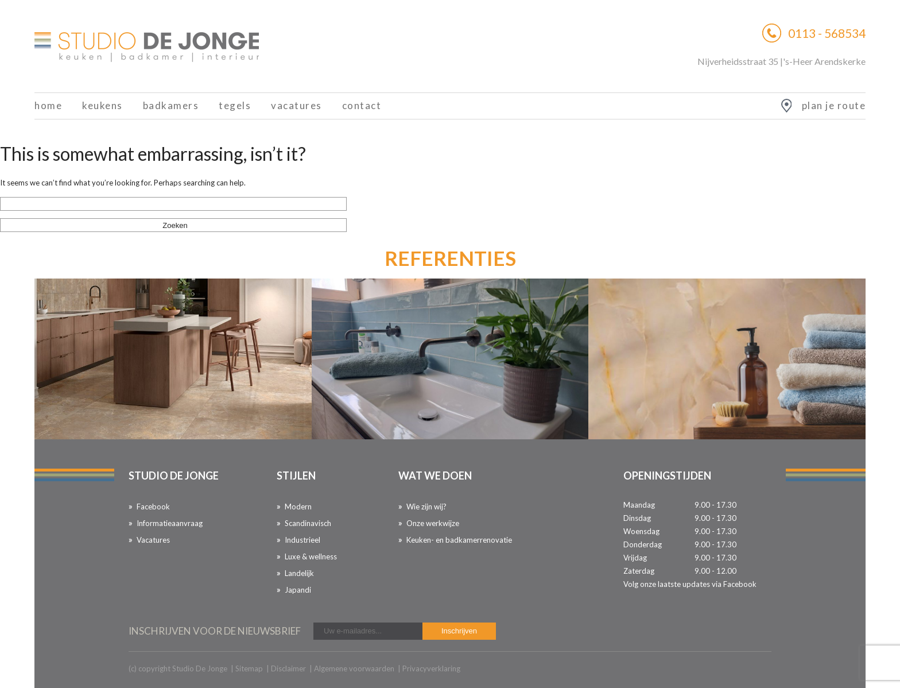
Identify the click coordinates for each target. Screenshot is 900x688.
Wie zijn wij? (426, 506)
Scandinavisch (308, 523)
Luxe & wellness (311, 556)
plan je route (834, 105)
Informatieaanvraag (170, 523)
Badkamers (171, 105)
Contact (362, 105)
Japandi (298, 589)
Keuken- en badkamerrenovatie (459, 539)
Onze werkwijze (432, 523)
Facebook (153, 506)
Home (48, 105)
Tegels (235, 105)
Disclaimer (288, 668)
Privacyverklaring (431, 668)
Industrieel (302, 539)
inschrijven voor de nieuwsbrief (215, 631)
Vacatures (296, 105)
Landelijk (299, 573)
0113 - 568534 (827, 33)
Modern (298, 506)
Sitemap (249, 668)
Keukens (102, 105)
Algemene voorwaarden (354, 668)
